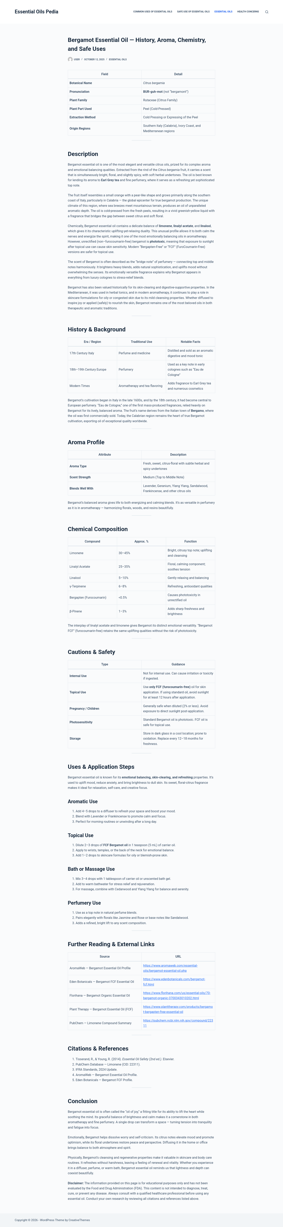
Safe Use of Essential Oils (193, 11)
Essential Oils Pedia (36, 12)
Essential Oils (223, 11)
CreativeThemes (79, 1220)
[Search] (266, 11)
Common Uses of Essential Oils (152, 11)
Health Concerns (248, 11)
